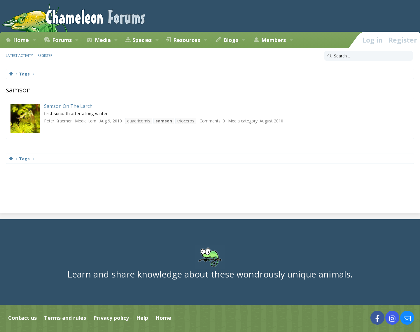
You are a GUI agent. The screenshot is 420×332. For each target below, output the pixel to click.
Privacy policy (111, 317)
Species (142, 39)
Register (45, 55)
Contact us (22, 317)
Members (273, 39)
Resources (186, 39)
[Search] (368, 56)
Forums (62, 39)
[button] (34, 40)
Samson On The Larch (68, 106)
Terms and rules (65, 317)
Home (21, 39)
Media (103, 39)
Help (142, 317)
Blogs (230, 39)
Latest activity (19, 55)
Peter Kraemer (58, 121)
